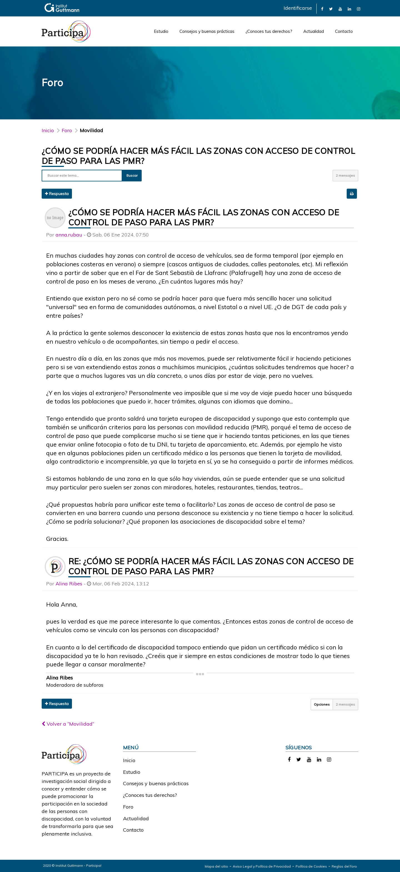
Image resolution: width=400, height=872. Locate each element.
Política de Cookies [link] (311, 866)
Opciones (322, 704)
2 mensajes (345, 175)
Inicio (48, 130)
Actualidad (313, 31)
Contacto (344, 31)
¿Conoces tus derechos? (269, 31)
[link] (322, 8)
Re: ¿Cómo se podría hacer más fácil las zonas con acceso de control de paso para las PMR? (211, 566)
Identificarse (298, 8)
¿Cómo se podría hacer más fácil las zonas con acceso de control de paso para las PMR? (203, 217)
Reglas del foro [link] (344, 866)
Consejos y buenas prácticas (206, 31)
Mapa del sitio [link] (216, 866)
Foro (128, 807)
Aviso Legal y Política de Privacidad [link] (262, 866)
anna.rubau (69, 234)
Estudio (161, 31)
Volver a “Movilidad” (68, 724)
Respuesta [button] (57, 193)
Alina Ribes (69, 583)
